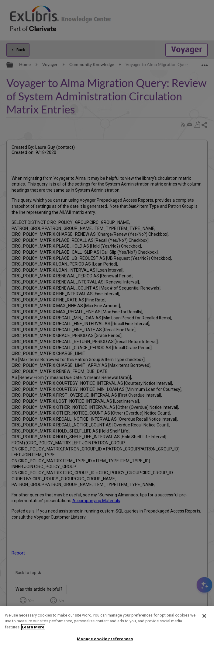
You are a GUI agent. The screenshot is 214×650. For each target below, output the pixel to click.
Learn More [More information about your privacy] (33, 627)
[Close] (204, 616)
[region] (107, 628)
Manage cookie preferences (105, 639)
